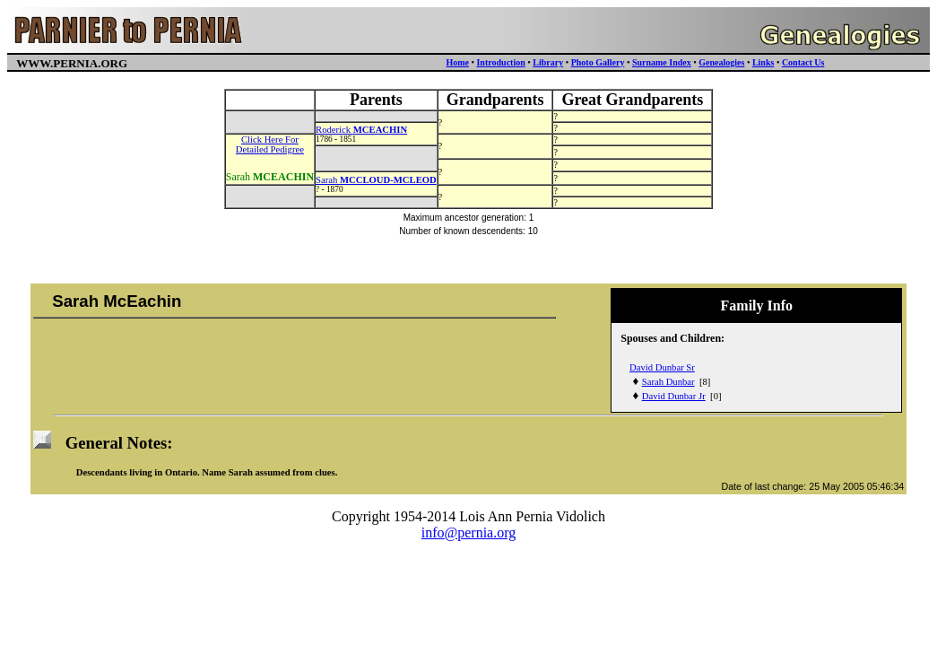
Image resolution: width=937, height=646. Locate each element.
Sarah (376, 180)
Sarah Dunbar (668, 382)
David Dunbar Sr (662, 367)
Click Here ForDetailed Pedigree (270, 144)
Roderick (361, 130)
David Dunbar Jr (674, 396)
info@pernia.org (468, 532)
